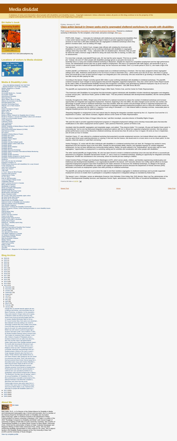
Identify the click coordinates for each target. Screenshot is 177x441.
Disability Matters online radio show (13, 143)
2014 (5, 281)
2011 (5, 390)
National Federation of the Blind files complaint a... (19, 379)
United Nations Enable (9, 236)
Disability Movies (7, 148)
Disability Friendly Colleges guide (12, 142)
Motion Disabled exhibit (9, 194)
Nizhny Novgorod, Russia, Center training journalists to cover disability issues (26, 208)
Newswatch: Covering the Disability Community (17, 206)
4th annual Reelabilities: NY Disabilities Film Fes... (19, 376)
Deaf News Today (7, 128)
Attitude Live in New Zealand (11, 105)
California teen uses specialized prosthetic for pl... (19, 370)
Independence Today (8, 175)
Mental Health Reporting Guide (11, 191)
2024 (5, 262)
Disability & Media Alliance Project (12, 134)
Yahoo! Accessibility (8, 243)
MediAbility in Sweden (9, 186)
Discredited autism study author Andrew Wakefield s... (20, 362)
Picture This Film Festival (10, 214)
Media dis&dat (23, 9)
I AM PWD (5, 170)
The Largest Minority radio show (12, 228)
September (8, 292)
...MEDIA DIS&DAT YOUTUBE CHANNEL (15, 86)
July (6, 296)
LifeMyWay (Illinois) (8, 181)
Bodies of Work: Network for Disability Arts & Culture (18, 115)
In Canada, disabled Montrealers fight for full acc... (19, 319)
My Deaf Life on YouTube (10, 199)
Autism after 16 (6, 110)
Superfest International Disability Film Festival (16, 227)
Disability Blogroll (7, 137)
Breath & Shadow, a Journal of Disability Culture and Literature (21, 116)
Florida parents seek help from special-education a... (20, 369)
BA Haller (15, 405)
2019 (5, 271)
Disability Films (6, 140)
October (8, 290)
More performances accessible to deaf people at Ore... (20, 378)
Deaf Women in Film (8, 131)
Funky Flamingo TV (8, 165)
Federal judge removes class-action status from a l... (20, 383)
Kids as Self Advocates (9, 178)
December (8, 287)
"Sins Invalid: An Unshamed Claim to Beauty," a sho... (20, 335)
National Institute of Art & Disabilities (13, 203)
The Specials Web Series (10, 232)
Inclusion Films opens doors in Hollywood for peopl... (20, 385)
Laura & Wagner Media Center (11, 180)
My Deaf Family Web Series (10, 197)
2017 (5, 275)
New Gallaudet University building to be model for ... (19, 323)
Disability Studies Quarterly (10, 154)
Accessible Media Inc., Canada (11, 93)
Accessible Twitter (7, 94)
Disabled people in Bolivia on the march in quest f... (19, 351)
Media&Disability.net (8, 189)
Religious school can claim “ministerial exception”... (19, 347)
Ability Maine (6, 90)
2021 (5, 268)
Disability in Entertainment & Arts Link (13, 157)
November (8, 289)
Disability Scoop (7, 153)
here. (120, 33)
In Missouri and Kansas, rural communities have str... (20, 310)
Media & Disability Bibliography (11, 187)
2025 (5, 260)
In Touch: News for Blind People (12, 172)
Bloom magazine (7, 113)
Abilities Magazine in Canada (11, 88)
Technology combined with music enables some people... (21, 324)
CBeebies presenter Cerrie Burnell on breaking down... (20, 367)
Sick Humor (5, 224)
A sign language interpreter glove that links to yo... (19, 353)
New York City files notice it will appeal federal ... (18, 340)
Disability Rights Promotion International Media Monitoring (20, 151)
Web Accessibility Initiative (10, 238)
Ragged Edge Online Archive (11, 217)
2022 (5, 266)
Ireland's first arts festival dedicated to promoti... (18, 365)
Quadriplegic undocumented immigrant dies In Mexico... (21, 372)
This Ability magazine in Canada (12, 233)
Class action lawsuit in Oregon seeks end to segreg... (20, 314)
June (7, 298)
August (7, 294)
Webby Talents (6, 240)
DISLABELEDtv (6, 124)
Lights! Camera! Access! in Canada (13, 183)
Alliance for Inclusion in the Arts (11, 101)
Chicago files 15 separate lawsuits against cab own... (20, 308)
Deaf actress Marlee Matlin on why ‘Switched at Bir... (20, 386)
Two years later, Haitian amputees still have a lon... (19, 346)
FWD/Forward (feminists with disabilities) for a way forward (20, 164)
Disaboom (5, 159)
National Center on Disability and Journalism (16, 202)
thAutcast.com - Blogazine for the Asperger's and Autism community (23, 249)
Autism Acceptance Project (10, 109)
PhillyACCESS (6, 213)
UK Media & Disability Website (11, 235)
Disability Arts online (8, 135)
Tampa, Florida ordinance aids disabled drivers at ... (19, 354)
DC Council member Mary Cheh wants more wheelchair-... (21, 321)
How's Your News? (7, 169)
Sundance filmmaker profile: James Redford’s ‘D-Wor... (20, 331)
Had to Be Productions (9, 167)
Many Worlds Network (8, 184)
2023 (5, 264)
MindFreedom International (10, 192)
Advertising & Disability (9, 96)
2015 (5, 279)
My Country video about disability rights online (16, 195)
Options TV (5, 210)
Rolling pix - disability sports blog (12, 222)
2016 (5, 277)
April (6, 301)
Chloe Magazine (7, 120)
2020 (5, 269)
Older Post (171, 188)
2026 (5, 258)
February (8, 305)
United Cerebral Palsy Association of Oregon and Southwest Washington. (90, 31)
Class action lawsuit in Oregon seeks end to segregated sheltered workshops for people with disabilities (117, 26)
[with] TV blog (6, 244)
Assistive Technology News (10, 104)
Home (118, 188)
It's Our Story (6, 176)
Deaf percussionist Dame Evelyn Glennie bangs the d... (20, 360)
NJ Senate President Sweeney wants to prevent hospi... (21, 333)
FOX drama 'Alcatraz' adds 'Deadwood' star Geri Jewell (20, 356)
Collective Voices (7, 121)
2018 (5, 273)
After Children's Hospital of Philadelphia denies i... (19, 337)
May (6, 299)
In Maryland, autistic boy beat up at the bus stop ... (19, 315)
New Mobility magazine (9, 205)
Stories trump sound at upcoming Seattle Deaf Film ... (20, 317)
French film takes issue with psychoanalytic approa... (20, 326)
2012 (5, 285)
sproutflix (4, 247)
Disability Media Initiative (9, 146)
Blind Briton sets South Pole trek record (16, 381)
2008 (5, 396)
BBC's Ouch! (6, 112)
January (8, 307)
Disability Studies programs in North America (16, 156)
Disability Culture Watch (9, 139)
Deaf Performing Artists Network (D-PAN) (14, 129)
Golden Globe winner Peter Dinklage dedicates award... (21, 342)
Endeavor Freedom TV (9, 162)
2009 (5, 394)
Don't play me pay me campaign (12, 161)
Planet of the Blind (7, 216)
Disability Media (7, 145)
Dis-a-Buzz (5, 132)
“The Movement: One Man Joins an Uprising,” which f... (20, 374)
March (7, 303)
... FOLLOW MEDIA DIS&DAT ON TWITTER (16, 85)
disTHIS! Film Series (8, 246)
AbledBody (5, 91)
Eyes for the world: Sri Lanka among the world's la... (20, 328)
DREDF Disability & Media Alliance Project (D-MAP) (18, 126)
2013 (5, 283)
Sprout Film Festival (8, 225)
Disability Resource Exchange (11, 150)
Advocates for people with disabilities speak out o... (19, 388)
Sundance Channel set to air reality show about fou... (20, 339)
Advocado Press (7, 98)
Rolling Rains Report (8, 221)
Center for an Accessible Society (12, 118)
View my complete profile (10, 434)
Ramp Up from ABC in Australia (11, 219)
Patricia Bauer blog (8, 211)
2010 (5, 392)
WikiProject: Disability (8, 241)
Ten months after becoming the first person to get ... (19, 344)
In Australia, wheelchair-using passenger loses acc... (20, 349)
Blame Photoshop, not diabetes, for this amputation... (20, 312)
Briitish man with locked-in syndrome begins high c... (20, 330)
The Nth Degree (7, 230)
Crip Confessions (7, 123)
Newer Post (65, 188)
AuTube (4, 107)
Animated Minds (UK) (8, 102)
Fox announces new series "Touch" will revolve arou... (20, 358)
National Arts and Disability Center (12, 200)
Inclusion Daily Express (9, 173)
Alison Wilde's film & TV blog (11, 99)
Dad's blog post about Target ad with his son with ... (19, 363)
